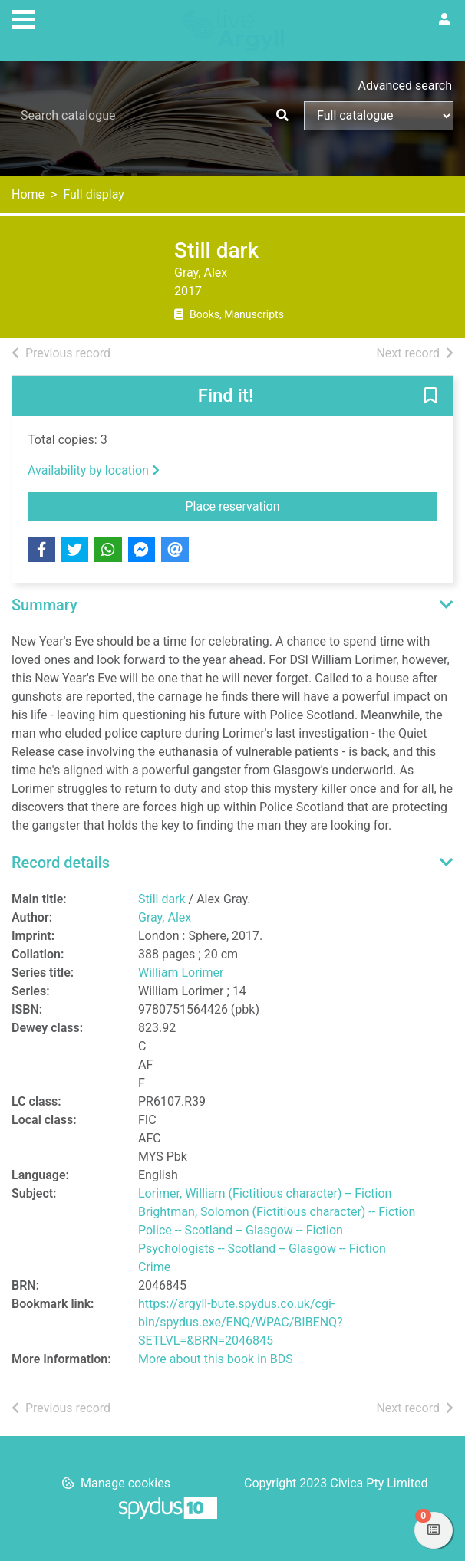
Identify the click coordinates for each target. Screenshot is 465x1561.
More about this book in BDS (215, 1359)
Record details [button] (61, 862)
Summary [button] (45, 605)
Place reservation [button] (265, 505)
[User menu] (444, 20)
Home (28, 194)
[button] (430, 396)
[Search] (282, 115)
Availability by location (94, 470)
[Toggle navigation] (23, 17)
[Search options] (378, 115)
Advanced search (405, 85)
